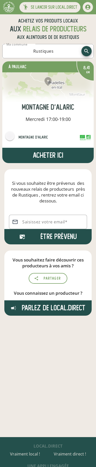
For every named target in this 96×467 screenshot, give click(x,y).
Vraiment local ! (25, 454)
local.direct (48, 446)
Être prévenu (48, 237)
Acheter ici (48, 155)
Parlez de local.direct (47, 308)
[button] (49, 7)
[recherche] (86, 51)
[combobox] (43, 51)
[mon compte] (88, 7)
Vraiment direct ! (70, 454)
